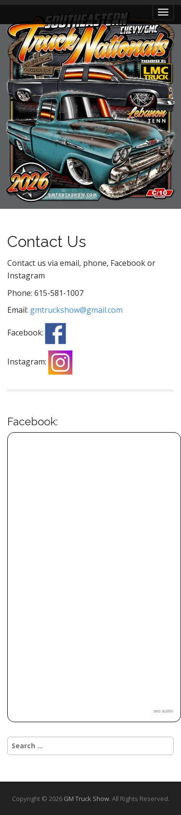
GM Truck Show (86, 798)
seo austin (163, 711)
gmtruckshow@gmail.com (76, 310)
